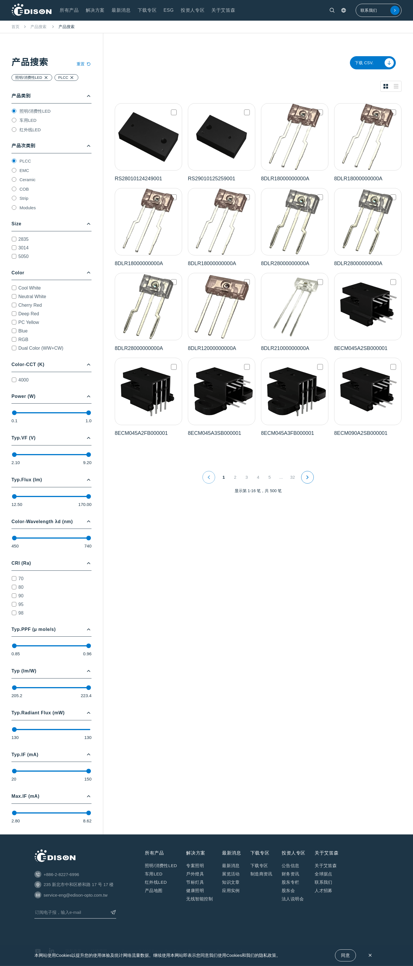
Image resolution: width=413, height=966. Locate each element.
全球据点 (323, 873)
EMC (24, 170)
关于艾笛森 (326, 865)
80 (21, 587)
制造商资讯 (261, 873)
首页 (15, 26)
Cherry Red (30, 305)
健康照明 (195, 890)
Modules (28, 207)
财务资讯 (290, 873)
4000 (23, 380)
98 (21, 613)
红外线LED (30, 129)
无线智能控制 (199, 898)
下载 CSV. (374, 62)
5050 (23, 256)
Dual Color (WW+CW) (40, 348)
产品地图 (154, 890)
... (281, 477)
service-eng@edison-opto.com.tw (76, 895)
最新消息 (231, 865)
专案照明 (195, 865)
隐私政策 (267, 955)
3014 (23, 247)
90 (21, 595)
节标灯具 (195, 882)
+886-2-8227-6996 (61, 874)
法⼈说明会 (293, 898)
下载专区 (259, 865)
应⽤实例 (231, 890)
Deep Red (28, 313)
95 (21, 604)
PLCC (25, 161)
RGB (23, 339)
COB (24, 189)
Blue (23, 330)
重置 (84, 64)
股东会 (288, 890)
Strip (24, 198)
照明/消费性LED (35, 111)
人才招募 (323, 890)
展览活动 (231, 873)
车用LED (28, 120)
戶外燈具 (195, 873)
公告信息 (290, 865)
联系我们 (380, 10)
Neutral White (32, 296)
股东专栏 (290, 882)
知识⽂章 (231, 882)
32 (292, 477)
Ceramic (28, 179)
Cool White (29, 288)
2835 (23, 239)
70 (21, 578)
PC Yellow (28, 322)
